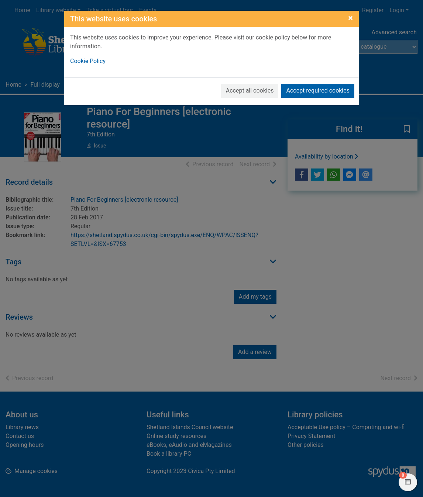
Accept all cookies (250, 90)
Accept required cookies (318, 90)
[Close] (350, 18)
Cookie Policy (88, 61)
